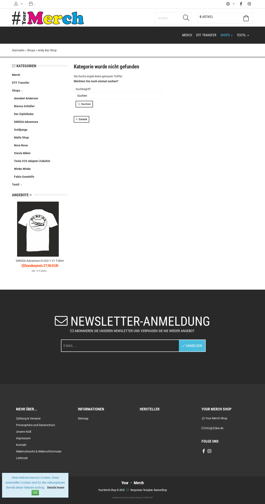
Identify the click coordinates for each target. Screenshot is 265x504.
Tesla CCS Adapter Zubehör (32, 161)
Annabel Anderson (26, 98)
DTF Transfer (206, 35)
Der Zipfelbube (24, 114)
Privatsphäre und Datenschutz (35, 425)
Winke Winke (22, 168)
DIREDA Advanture (26, 121)
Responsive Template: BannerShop (148, 490)
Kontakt (21, 444)
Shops (226, 35)
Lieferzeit (22, 458)
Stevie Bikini (22, 153)
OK (35, 492)
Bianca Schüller (24, 106)
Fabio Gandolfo (24, 176)
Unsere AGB (23, 431)
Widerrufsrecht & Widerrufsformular (39, 451)
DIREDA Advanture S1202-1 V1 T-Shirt (40, 260)
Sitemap (83, 418)
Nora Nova (21, 145)
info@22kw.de (214, 428)
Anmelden (192, 346)
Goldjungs (20, 129)
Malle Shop (21, 137)
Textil (243, 35)
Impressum (23, 438)
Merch (187, 35)
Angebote (22, 195)
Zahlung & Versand (28, 418)
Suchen (84, 104)
